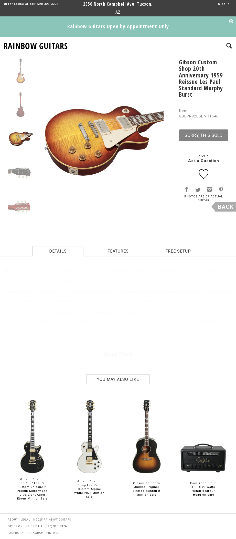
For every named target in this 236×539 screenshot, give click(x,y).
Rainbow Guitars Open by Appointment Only (118, 26)
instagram (35, 533)
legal (25, 519)
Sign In (224, 4)
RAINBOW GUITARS (36, 45)
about (13, 519)
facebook (16, 533)
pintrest (53, 533)
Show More (118, 354)
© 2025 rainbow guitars (52, 519)
